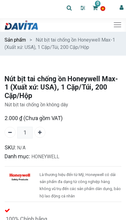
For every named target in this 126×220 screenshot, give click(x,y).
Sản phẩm (15, 40)
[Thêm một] (39, 132)
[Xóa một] (10, 132)
